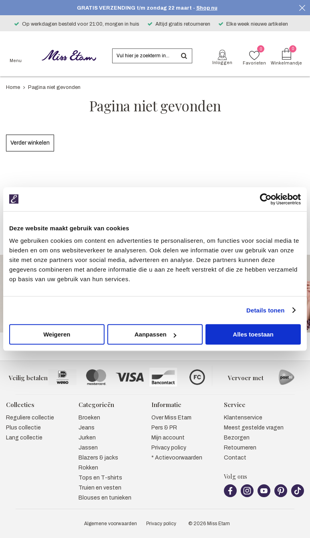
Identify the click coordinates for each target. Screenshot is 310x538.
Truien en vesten (100, 488)
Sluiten (302, 8)
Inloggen (222, 62)
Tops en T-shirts (100, 478)
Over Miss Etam (171, 418)
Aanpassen (155, 334)
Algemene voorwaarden (110, 523)
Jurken (87, 438)
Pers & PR (164, 428)
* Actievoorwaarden (176, 458)
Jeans (87, 428)
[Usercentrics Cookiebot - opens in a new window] (266, 199)
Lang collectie (24, 438)
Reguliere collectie (30, 418)
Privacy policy (168, 448)
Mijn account (168, 438)
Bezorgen (237, 438)
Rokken (88, 468)
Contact (235, 458)
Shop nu (206, 8)
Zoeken (184, 56)
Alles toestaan (253, 334)
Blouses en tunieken (105, 498)
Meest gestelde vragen (254, 428)
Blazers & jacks (98, 458)
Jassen (88, 448)
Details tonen (265, 310)
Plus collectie (23, 428)
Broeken (89, 418)
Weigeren (56, 334)
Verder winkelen (30, 143)
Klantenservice (243, 418)
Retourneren (240, 448)
